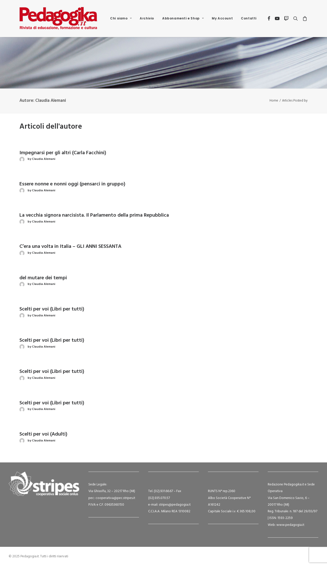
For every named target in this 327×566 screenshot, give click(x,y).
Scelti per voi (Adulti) (43, 434)
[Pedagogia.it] (58, 18)
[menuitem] (121, 18)
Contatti (248, 18)
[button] (269, 18)
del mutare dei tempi (43, 278)
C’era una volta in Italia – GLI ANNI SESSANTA (70, 246)
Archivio (147, 18)
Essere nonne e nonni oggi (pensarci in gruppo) (72, 184)
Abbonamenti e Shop (183, 18)
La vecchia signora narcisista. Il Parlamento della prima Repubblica (94, 215)
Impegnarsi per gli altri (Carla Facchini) (62, 153)
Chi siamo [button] (121, 18)
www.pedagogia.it (290, 525)
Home (274, 100)
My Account (222, 18)
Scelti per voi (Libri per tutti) (51, 309)
